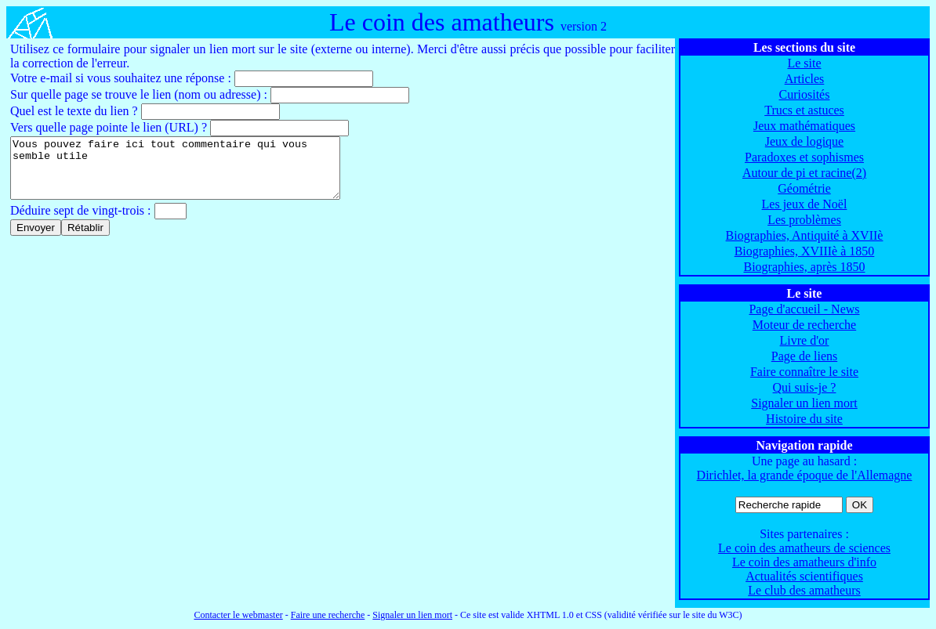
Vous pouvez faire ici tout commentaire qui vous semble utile (194, 173)
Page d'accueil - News (804, 309)
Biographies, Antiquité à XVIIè (804, 235)
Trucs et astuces (804, 110)
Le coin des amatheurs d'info (804, 562)
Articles (805, 78)
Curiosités (804, 94)
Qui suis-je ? (804, 387)
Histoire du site (804, 418)
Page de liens (804, 356)
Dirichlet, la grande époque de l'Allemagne (804, 475)
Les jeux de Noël (804, 204)
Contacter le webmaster (238, 614)
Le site (804, 63)
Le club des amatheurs (804, 590)
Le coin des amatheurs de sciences (804, 548)
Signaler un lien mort (804, 403)
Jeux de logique (804, 141)
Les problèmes (804, 219)
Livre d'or (804, 340)
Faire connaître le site (804, 371)
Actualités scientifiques (804, 576)
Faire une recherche (328, 614)
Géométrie (804, 188)
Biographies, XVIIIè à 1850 (805, 251)
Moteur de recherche (804, 324)
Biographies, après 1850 (804, 266)
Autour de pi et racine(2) (804, 172)
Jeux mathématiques (804, 125)
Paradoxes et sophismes (804, 157)
